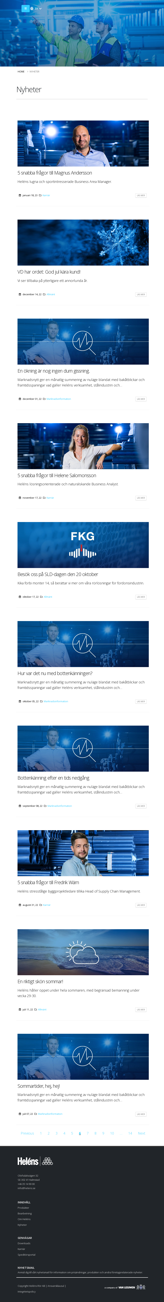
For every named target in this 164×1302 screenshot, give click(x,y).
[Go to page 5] (72, 1133)
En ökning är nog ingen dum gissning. (54, 370)
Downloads (24, 1243)
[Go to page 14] (130, 1133)
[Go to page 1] (41, 1133)
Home (21, 71)
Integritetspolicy (27, 1291)
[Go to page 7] (88, 1133)
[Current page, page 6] (80, 1133)
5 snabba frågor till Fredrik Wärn (48, 882)
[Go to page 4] (64, 1133)
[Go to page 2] (49, 1133)
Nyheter (22, 1225)
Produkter (23, 1207)
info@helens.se (26, 1188)
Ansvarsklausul (56, 1286)
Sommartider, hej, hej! (39, 1086)
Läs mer (141, 195)
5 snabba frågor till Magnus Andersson (55, 172)
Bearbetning (25, 1213)
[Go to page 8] (96, 1133)
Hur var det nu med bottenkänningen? (55, 673)
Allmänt (51, 294)
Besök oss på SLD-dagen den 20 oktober (58, 574)
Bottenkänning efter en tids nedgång (53, 777)
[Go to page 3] (57, 1133)
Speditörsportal (26, 1254)
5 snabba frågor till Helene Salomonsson (57, 475)
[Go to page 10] (112, 1133)
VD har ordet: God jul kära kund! (49, 271)
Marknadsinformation (59, 399)
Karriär (46, 195)
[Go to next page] (141, 1133)
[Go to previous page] (27, 1133)
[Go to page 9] (103, 1133)
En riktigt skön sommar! (40, 981)
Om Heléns (24, 1219)
